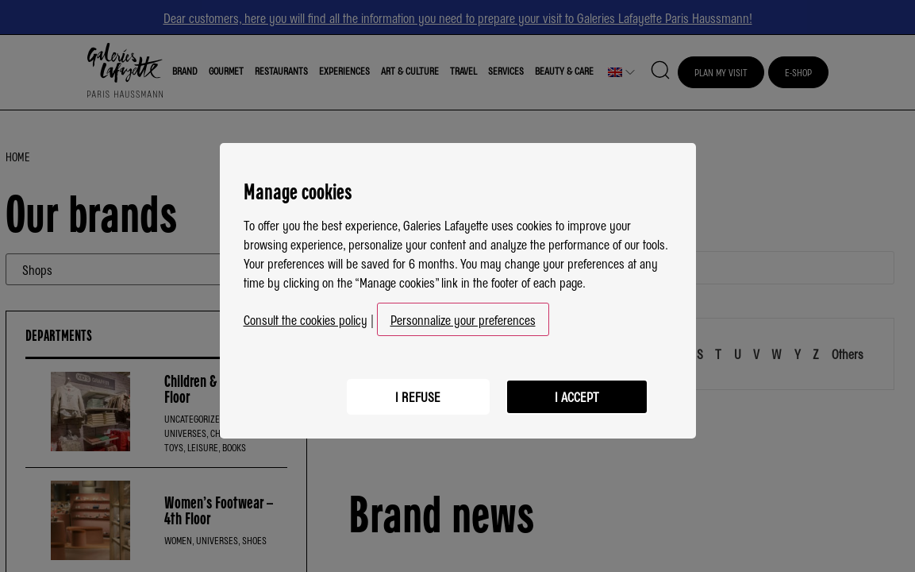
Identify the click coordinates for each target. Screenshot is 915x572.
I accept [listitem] (577, 392)
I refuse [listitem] (417, 392)
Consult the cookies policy (305, 315)
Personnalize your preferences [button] (463, 315)
